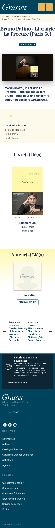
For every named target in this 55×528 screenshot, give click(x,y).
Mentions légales (11, 524)
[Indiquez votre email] (24, 383)
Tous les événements (21, 16)
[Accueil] (14, 7)
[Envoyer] (46, 382)
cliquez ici (31, 375)
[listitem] (4, 424)
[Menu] (45, 7)
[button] (27, 283)
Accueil (5, 16)
